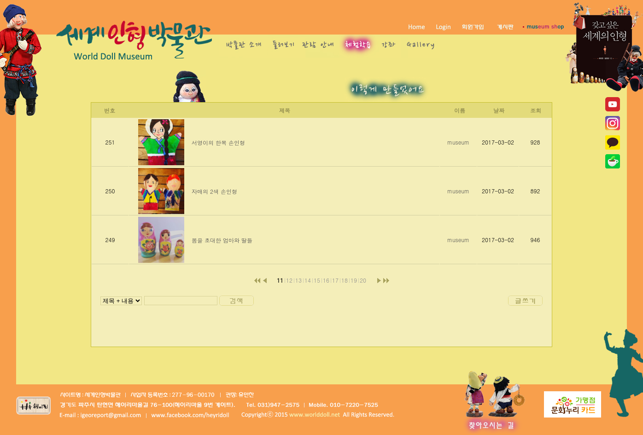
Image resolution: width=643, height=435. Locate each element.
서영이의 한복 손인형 (218, 142)
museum (458, 142)
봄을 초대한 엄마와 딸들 (222, 240)
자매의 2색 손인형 (214, 191)
